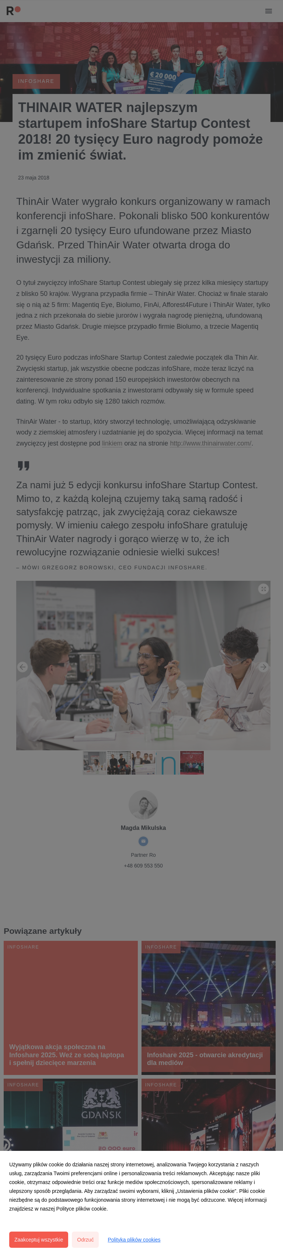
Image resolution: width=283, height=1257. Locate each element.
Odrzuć (85, 1240)
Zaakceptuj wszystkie (38, 1240)
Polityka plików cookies (134, 1240)
